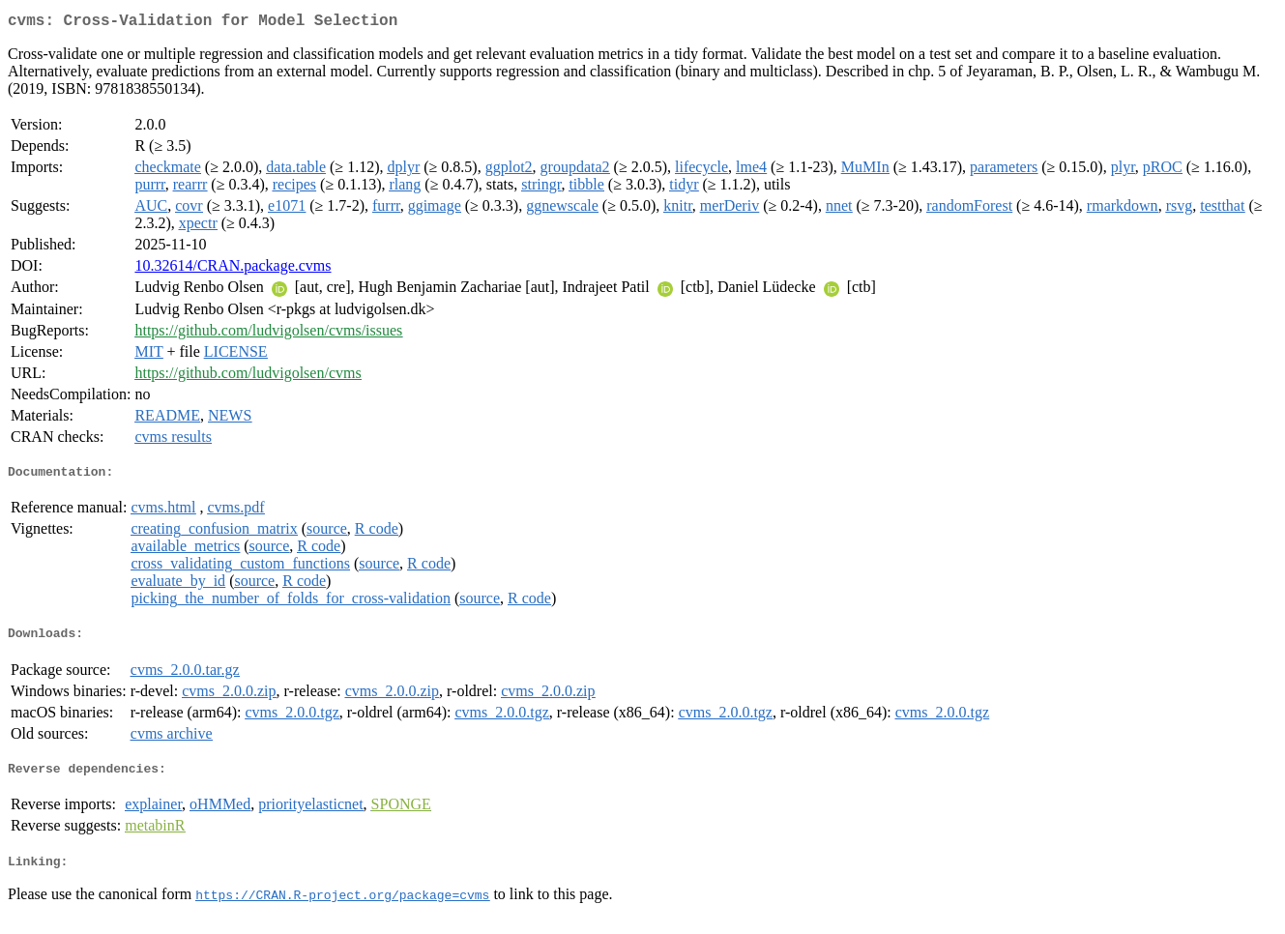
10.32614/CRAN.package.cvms (232, 269)
